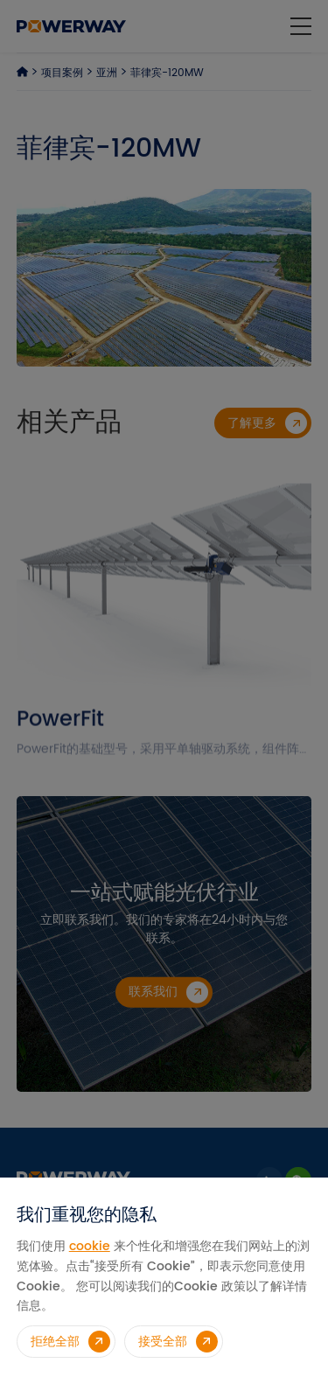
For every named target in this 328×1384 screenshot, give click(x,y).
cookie (89, 1246)
